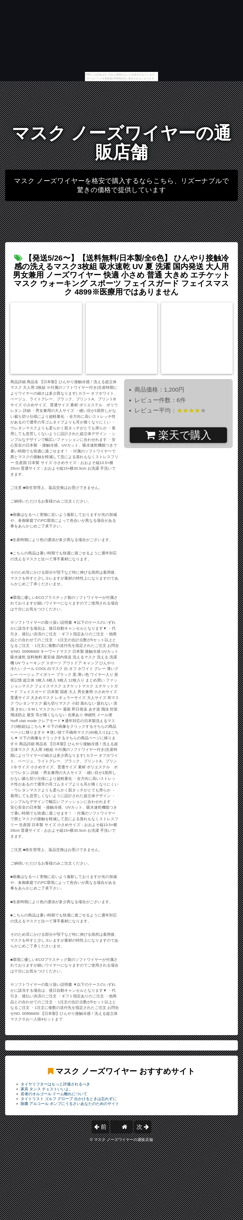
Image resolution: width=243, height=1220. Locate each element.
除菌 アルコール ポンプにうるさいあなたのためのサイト (70, 1103)
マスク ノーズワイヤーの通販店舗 (121, 143)
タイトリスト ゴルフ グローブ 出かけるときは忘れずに (69, 1098)
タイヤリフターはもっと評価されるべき (55, 1084)
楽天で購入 (178, 435)
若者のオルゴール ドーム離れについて (54, 1094)
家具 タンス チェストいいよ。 (47, 1089)
